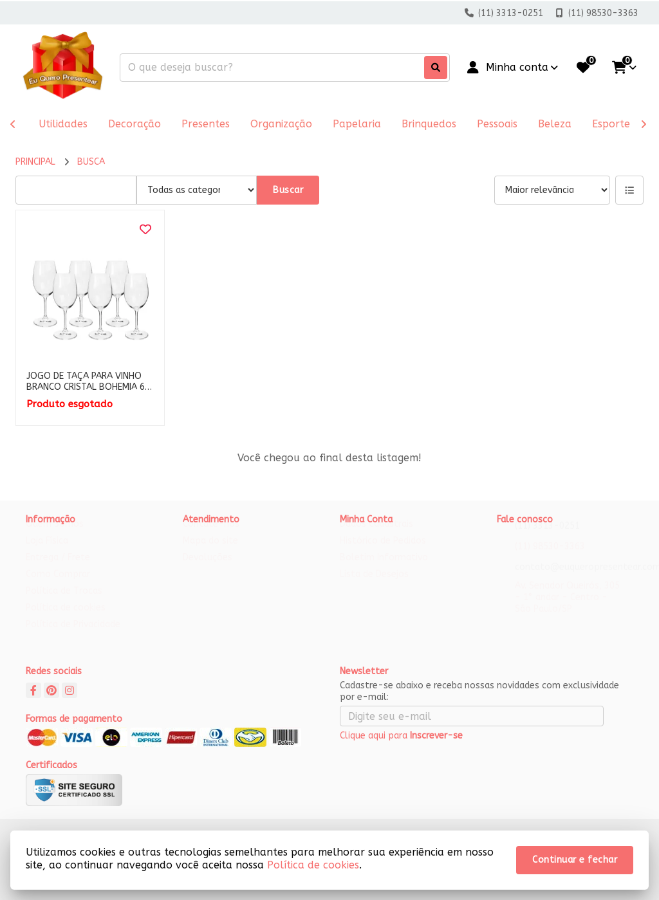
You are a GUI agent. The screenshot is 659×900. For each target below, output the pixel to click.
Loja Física (47, 552)
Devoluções (207, 569)
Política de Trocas (64, 603)
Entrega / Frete (58, 569)
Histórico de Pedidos (383, 552)
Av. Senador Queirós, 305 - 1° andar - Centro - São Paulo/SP (567, 609)
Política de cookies (66, 619)
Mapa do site (210, 552)
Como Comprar (58, 586)
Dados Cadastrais (376, 536)
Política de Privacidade (73, 636)
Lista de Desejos (374, 586)
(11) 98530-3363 (550, 558)
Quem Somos (55, 536)
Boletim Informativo (384, 569)
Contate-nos (211, 536)
